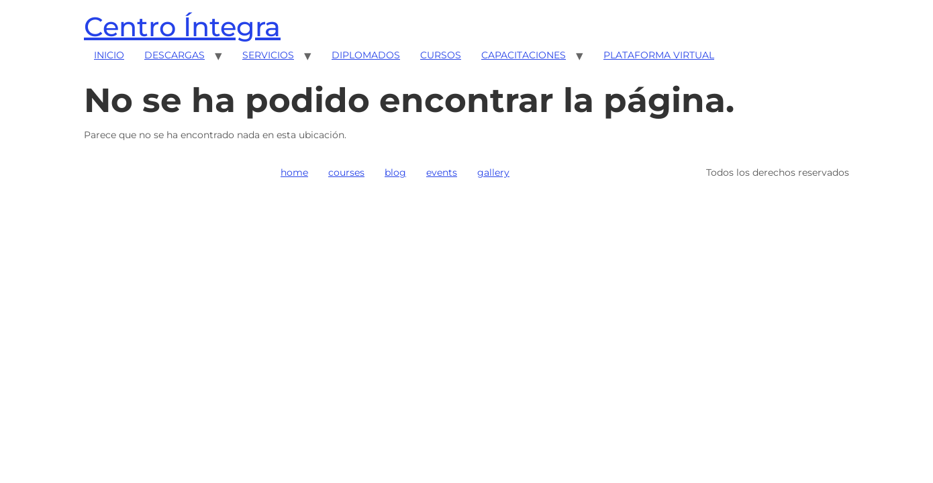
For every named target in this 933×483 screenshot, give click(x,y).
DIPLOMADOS (366, 55)
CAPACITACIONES (523, 55)
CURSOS (440, 55)
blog (395, 172)
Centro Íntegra (182, 26)
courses (346, 172)
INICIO (109, 55)
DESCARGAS (174, 55)
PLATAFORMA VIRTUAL (658, 55)
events (441, 172)
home (294, 172)
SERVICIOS (268, 55)
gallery (493, 172)
